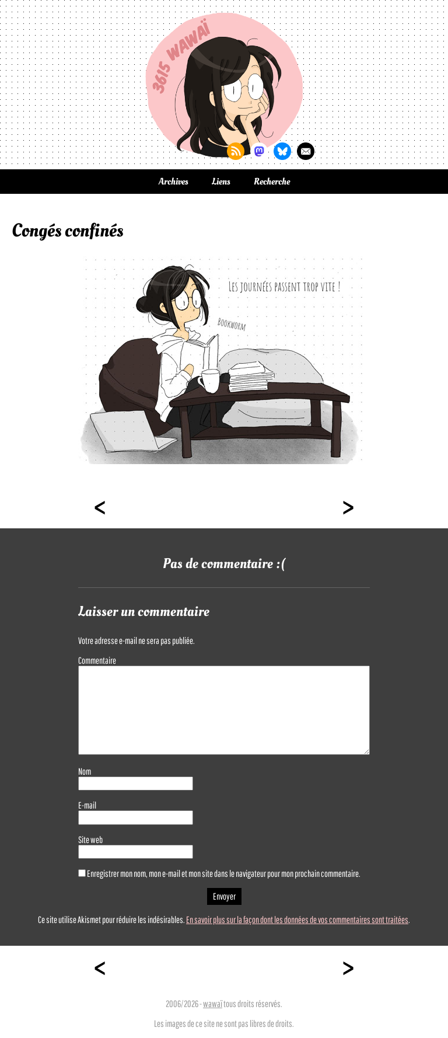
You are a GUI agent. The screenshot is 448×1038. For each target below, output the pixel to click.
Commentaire (97, 660)
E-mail (87, 805)
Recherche (272, 181)
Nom (84, 771)
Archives (173, 181)
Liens (221, 181)
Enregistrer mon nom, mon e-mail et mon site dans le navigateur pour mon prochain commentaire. (223, 873)
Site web (90, 839)
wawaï (212, 1003)
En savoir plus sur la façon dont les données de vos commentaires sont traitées (297, 919)
